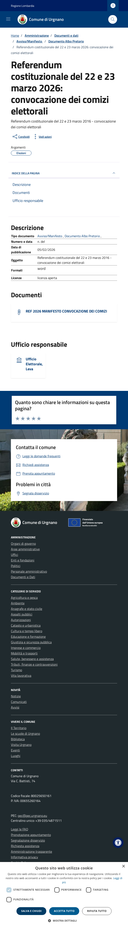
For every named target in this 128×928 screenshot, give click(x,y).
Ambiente (17, 603)
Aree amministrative (25, 549)
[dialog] (64, 895)
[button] (118, 842)
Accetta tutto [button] (64, 911)
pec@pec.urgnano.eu (32, 815)
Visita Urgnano (21, 744)
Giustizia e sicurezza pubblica (31, 642)
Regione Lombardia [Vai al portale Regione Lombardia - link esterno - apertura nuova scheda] (22, 6)
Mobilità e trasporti (24, 653)
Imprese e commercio (26, 647)
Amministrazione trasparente (31, 851)
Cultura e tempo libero (26, 630)
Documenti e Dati (23, 576)
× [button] (123, 866)
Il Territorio (18, 727)
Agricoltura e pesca (24, 597)
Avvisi (15, 707)
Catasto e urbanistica (26, 625)
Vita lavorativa (21, 675)
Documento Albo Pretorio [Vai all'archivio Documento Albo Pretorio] (83, 235)
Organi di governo (23, 543)
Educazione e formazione (28, 636)
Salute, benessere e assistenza (32, 658)
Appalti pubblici (21, 614)
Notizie (16, 696)
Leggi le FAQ (19, 829)
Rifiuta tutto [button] (97, 911)
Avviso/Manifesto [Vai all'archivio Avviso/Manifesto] (50, 235)
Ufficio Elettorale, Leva (34, 364)
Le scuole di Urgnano (25, 733)
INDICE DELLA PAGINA (64, 173)
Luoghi (15, 755)
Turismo (16, 669)
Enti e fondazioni (22, 560)
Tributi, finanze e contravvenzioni (34, 664)
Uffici (14, 554)
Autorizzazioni (21, 619)
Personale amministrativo (29, 571)
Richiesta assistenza (25, 845)
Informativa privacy (24, 857)
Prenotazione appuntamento (31, 834)
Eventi (15, 750)
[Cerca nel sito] (112, 19)
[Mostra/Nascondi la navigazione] (8, 19)
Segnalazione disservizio (28, 840)
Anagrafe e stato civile (26, 608)
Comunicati (19, 701)
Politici (15, 565)
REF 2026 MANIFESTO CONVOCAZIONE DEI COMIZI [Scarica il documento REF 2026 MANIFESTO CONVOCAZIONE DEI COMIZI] (66, 311)
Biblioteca (18, 739)
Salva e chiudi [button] (31, 911)
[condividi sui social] (20, 136)
